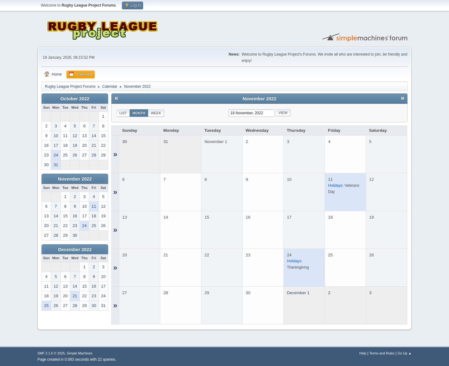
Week (156, 113)
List (123, 113)
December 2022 (75, 249)
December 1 (298, 292)
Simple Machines (79, 353)
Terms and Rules (382, 353)
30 (124, 141)
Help (363, 353)
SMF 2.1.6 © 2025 (51, 353)
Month (139, 113)
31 (165, 141)
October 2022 (74, 98)
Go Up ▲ (405, 353)
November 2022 (75, 178)
